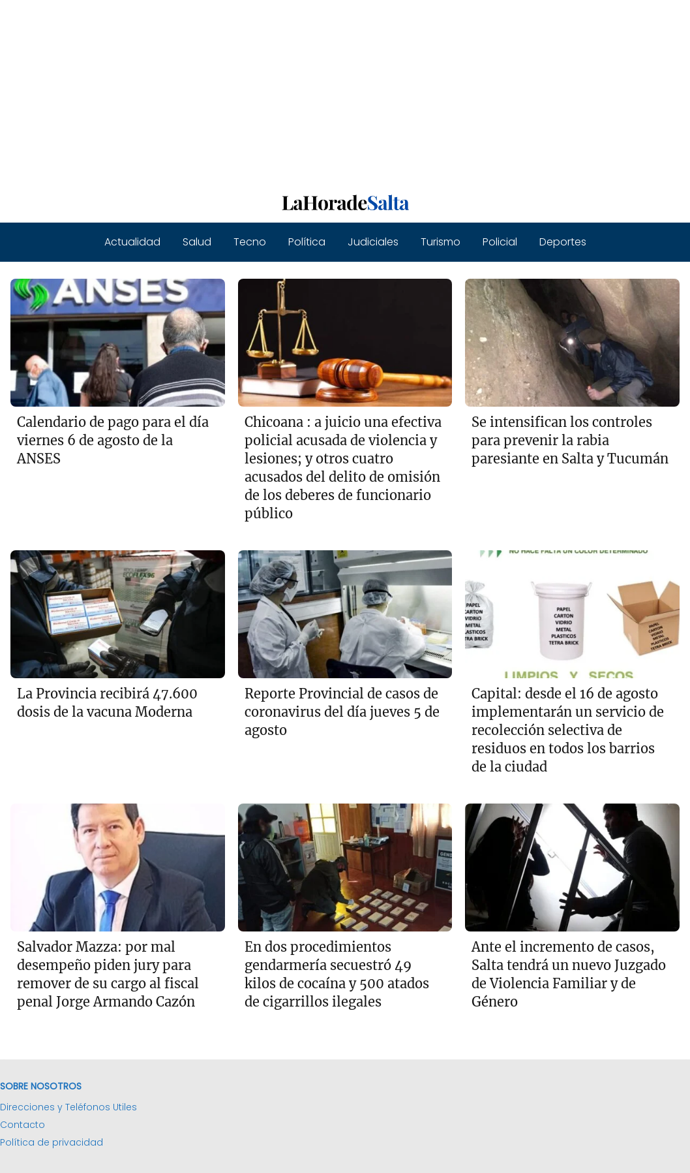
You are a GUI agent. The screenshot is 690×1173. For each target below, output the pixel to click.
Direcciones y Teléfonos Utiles (68, 1107)
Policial (500, 241)
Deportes (562, 241)
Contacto (22, 1124)
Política (306, 241)
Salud (197, 241)
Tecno (249, 241)
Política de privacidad (51, 1142)
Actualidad (132, 241)
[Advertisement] (345, 91)
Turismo (440, 241)
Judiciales (373, 241)
